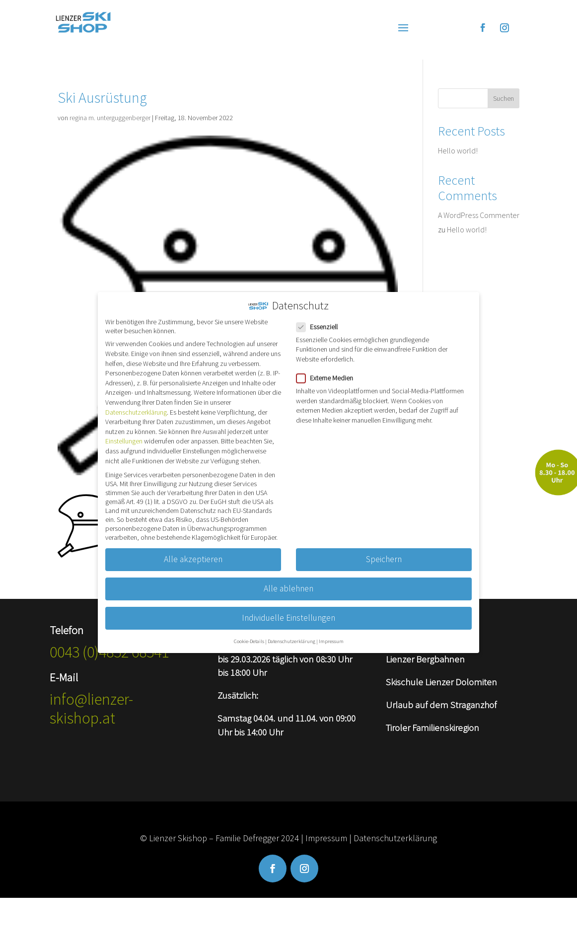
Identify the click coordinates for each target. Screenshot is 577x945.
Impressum (326, 838)
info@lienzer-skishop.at (91, 708)
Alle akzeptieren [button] (193, 550)
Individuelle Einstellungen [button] (288, 608)
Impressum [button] (331, 632)
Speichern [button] (384, 550)
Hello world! (458, 150)
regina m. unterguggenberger (110, 117)
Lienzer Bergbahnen (425, 659)
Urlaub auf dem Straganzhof (441, 705)
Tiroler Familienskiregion (432, 727)
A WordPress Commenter (478, 215)
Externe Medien (328, 368)
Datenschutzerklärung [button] (291, 632)
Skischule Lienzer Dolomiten (441, 682)
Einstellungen (124, 432)
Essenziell (321, 317)
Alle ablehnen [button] (288, 579)
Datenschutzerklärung (395, 838)
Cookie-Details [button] (249, 632)
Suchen (503, 98)
